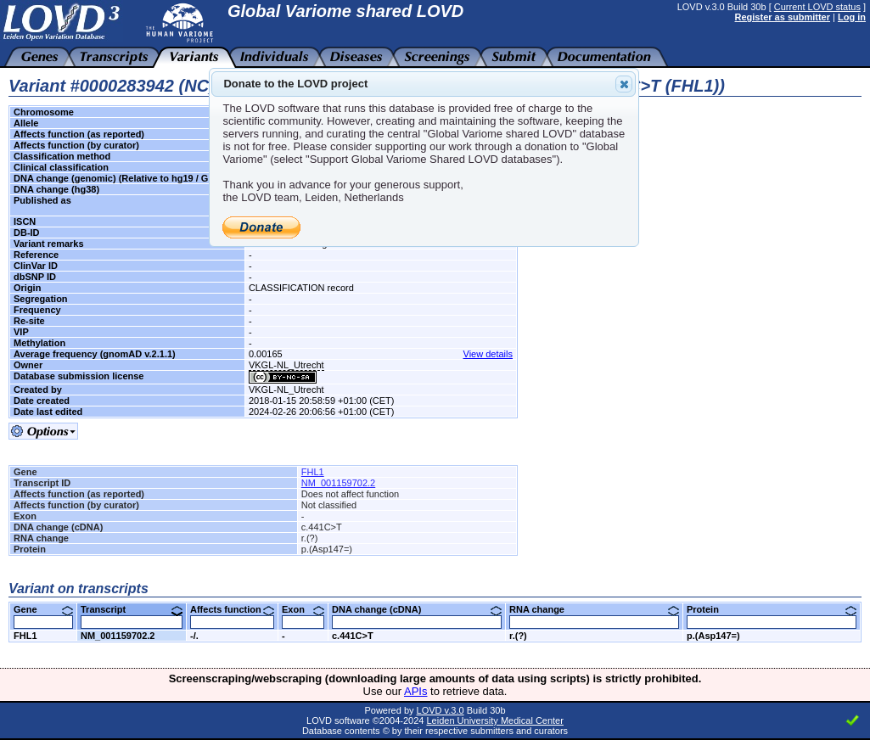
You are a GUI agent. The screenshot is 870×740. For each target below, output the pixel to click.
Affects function (232, 609)
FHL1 (312, 472)
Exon (303, 609)
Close (623, 84)
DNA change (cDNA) (417, 609)
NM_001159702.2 (338, 483)
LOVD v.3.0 (440, 710)
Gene (43, 609)
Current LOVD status (817, 7)
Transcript (131, 609)
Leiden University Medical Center (494, 720)
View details (488, 354)
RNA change (594, 609)
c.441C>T (352, 636)
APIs (415, 691)
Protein (771, 609)
